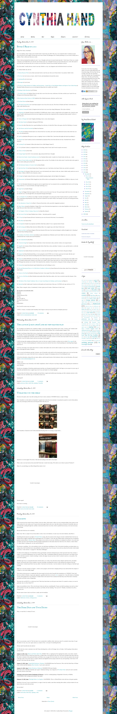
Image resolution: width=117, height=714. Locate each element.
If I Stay (20, 217)
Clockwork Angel (23, 242)
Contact (75, 37)
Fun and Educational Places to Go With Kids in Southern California (34, 268)
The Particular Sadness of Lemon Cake (27, 165)
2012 (84, 167)
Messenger (20, 82)
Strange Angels (22, 153)
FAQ (52, 37)
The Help (21, 131)
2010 (84, 172)
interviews (96, 307)
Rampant (21, 254)
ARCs (96, 281)
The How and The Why (91, 333)
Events (63, 37)
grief (91, 304)
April (86, 204)
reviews (98, 320)
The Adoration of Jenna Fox (25, 203)
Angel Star (21, 188)
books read (34, 314)
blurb (97, 283)
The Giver (20, 76)
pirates (99, 315)
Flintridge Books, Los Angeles (36, 679)
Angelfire (21, 246)
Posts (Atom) (51, 701)
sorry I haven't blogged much (90, 328)
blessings (87, 283)
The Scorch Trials (23, 214)
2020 (84, 150)
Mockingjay (21, 171)
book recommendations (26, 314)
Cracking (21, 518)
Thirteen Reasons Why (23, 72)
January (86, 211)
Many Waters (22, 206)
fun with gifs (96, 301)
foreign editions (90, 300)
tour (57, 575)
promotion (96, 317)
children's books (88, 291)
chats (82, 291)
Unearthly (40, 383)
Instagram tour (89, 307)
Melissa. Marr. (32, 540)
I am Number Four (23, 196)
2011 (84, 169)
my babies (87, 311)
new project (97, 312)
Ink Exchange (22, 227)
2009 (84, 214)
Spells (20, 136)
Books (33, 37)
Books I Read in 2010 (26, 46)
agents (95, 280)
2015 (84, 161)
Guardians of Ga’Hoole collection (26, 235)
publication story (86, 319)
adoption (90, 280)
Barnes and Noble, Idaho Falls (35, 653)
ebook (83, 298)
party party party (92, 315)
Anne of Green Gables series (25, 160)
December (87, 174)
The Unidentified (22, 239)
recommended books (85, 320)
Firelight (21, 176)
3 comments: (40, 596)
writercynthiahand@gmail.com (28, 358)
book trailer (31, 508)
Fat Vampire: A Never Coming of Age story (28, 211)
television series (85, 331)
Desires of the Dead (23, 273)
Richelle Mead (38, 536)
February (87, 209)
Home (22, 37)
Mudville (21, 139)
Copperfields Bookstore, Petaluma (36, 663)
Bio (43, 37)
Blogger (71, 711)
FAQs (87, 298)
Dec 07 (87, 188)
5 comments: (40, 381)
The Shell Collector (22, 93)
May (86, 202)
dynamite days (95, 297)
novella (98, 314)
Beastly (20, 125)
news (94, 314)
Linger (20, 192)
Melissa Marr (96, 309)
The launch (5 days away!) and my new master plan (40, 324)
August (86, 195)
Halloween (96, 306)
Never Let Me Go (23, 230)
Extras (87, 37)
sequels (83, 325)
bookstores (88, 290)
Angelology (21, 112)
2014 (84, 163)
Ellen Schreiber (35, 665)
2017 (84, 156)
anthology (90, 281)
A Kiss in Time (22, 150)
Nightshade (21, 250)
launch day (31, 383)
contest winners (93, 293)
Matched (21, 284)
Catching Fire (22, 144)
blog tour (93, 283)
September (87, 193)
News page (70, 341)
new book (90, 312)
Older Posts (75, 697)
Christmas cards (96, 291)
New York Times (87, 314)
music (83, 311)
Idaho (26, 383)
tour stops (87, 336)
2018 (84, 154)
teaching (97, 330)
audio (83, 283)
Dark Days (28, 692)
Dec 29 (87, 182)
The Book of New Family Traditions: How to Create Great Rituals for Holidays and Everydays (40, 281)
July (86, 198)
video (37, 692)
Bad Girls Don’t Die (23, 168)
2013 (84, 165)
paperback (85, 315)
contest (83, 293)
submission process (86, 330)
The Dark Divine (22, 101)
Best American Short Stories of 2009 (26, 98)
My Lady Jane (94, 311)
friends (91, 301)
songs (98, 327)
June (86, 200)
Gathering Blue (21, 79)
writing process (33, 597)
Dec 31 (87, 176)
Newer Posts (21, 697)
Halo (20, 184)
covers (84, 295)
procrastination (87, 317)
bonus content (84, 285)
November (87, 191)
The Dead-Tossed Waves (24, 104)
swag (93, 330)
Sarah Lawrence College (93, 323)
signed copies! (84, 327)
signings (36, 383)
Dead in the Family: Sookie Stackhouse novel (29, 157)
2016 (84, 158)
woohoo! (90, 340)
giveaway (23, 383)
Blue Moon (21, 220)
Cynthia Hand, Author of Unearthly (88, 233)
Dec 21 (87, 184)
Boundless (94, 290)
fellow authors (93, 298)
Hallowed (23, 597)
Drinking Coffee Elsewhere (24, 90)
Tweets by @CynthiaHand (88, 224)
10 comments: (41, 313)
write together (96, 340)
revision (27, 597)
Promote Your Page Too (86, 236)
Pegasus (20, 258)
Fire (19, 147)
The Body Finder (22, 122)
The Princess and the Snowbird (26, 128)
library (90, 309)
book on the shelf (24, 508)
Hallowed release (88, 306)
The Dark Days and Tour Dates (32, 607)
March (86, 207)
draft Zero (88, 297)
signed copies (95, 325)
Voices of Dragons (23, 118)
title (82, 336)
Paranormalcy (22, 179)
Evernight (21, 223)
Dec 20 (87, 186)
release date (93, 320)
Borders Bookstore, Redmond (35, 668)
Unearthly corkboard (86, 338)
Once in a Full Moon (23, 276)
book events (91, 285)
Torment (20, 265)
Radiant (96, 319)
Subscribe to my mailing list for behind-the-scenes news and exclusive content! (90, 105)
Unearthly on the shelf (28, 392)
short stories (88, 325)
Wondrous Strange (23, 109)
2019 (84, 152)
